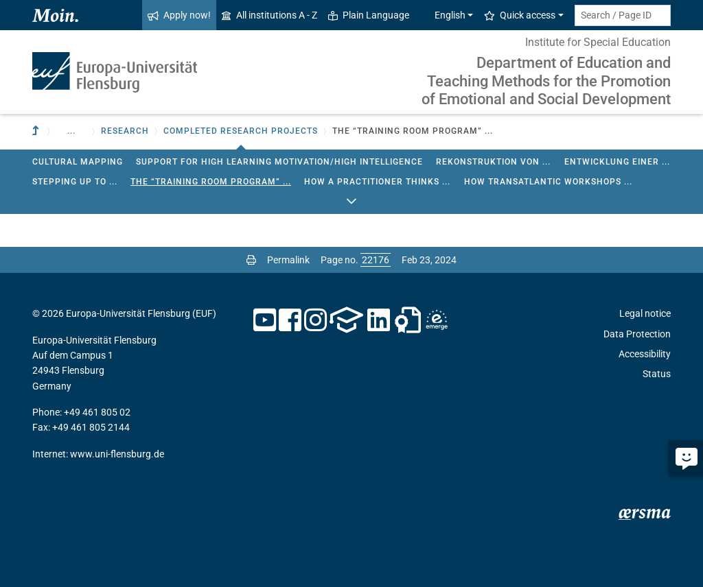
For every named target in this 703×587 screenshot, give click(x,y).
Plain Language (368, 15)
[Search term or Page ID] (623, 15)
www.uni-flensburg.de (117, 453)
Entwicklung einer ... (617, 162)
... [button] (71, 131)
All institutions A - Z (269, 15)
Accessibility (645, 353)
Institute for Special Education (598, 42)
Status (657, 373)
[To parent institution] (37, 131)
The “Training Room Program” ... (210, 182)
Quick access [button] (519, 15)
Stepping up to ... (74, 182)
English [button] (442, 15)
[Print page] (251, 259)
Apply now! (179, 15)
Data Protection (637, 333)
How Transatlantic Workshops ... (548, 182)
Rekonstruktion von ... (493, 162)
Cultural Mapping (77, 162)
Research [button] (125, 131)
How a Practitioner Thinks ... (377, 182)
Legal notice (645, 313)
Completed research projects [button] (240, 131)
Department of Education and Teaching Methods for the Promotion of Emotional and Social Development (546, 81)
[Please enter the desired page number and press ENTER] (375, 260)
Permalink (288, 259)
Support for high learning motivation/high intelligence (279, 162)
